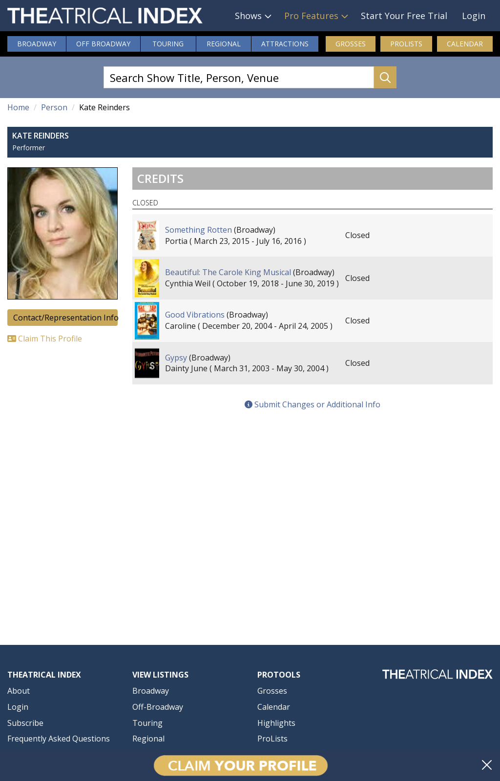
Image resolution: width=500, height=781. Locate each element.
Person (54, 107)
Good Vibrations (195, 314)
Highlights (276, 723)
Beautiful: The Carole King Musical (228, 272)
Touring (168, 43)
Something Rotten (198, 229)
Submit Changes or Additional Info (312, 404)
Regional (224, 43)
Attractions (285, 43)
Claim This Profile (44, 338)
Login (473, 15)
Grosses (350, 43)
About (18, 690)
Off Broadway (103, 43)
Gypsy (176, 357)
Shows (248, 15)
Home (18, 107)
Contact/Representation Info (65, 317)
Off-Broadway (157, 706)
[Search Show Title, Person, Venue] (239, 77)
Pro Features (311, 15)
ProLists (406, 43)
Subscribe (25, 723)
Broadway (36, 43)
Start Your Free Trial (404, 15)
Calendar (465, 43)
